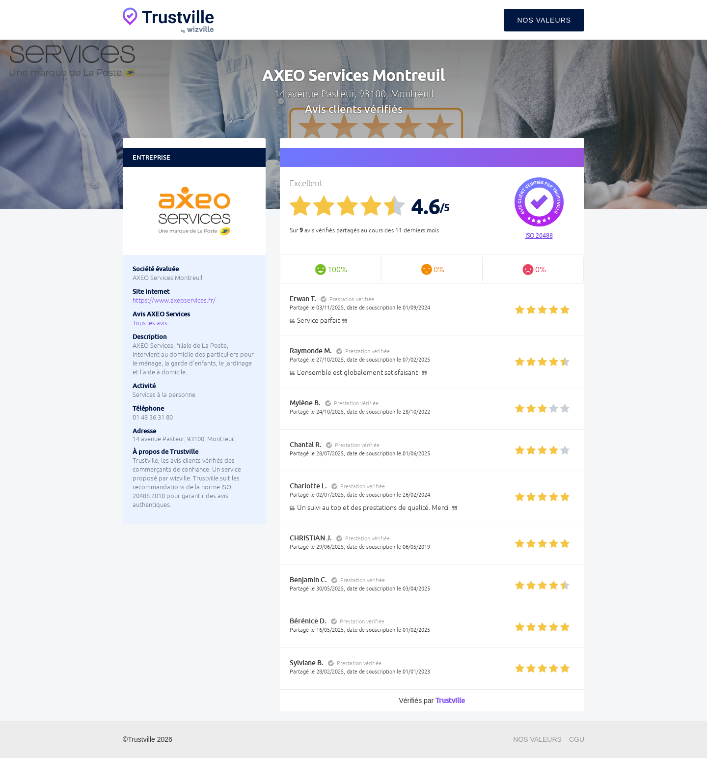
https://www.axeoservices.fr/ (174, 300)
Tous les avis (150, 323)
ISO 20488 (539, 235)
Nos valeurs (544, 20)
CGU (576, 739)
